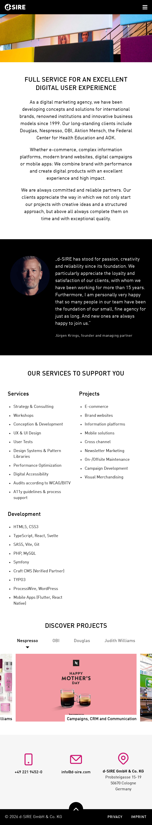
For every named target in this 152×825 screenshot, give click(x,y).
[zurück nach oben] (76, 809)
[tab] (56, 641)
